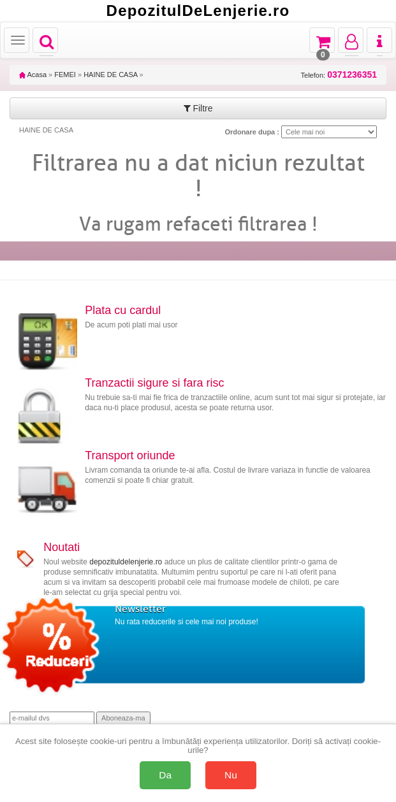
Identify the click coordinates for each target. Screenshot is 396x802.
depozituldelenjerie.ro (125, 561)
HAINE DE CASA (110, 74)
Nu (230, 775)
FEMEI (65, 74)
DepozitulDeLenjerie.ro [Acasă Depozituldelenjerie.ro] (198, 10)
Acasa (33, 74)
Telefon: (339, 75)
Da (165, 775)
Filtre (198, 108)
